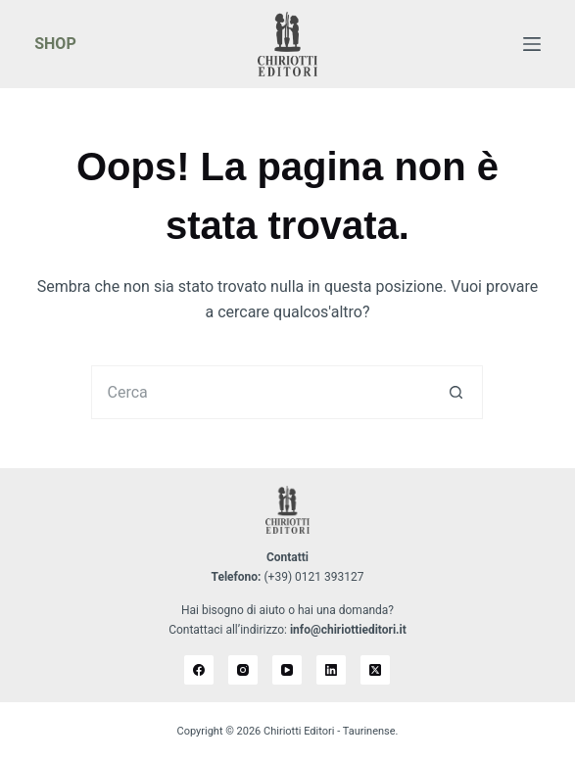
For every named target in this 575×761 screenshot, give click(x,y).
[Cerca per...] (260, 392)
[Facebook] (199, 670)
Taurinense (369, 731)
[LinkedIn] (331, 670)
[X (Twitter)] (375, 670)
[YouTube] (287, 670)
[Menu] (532, 44)
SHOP (55, 43)
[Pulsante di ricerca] (456, 392)
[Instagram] (243, 670)
